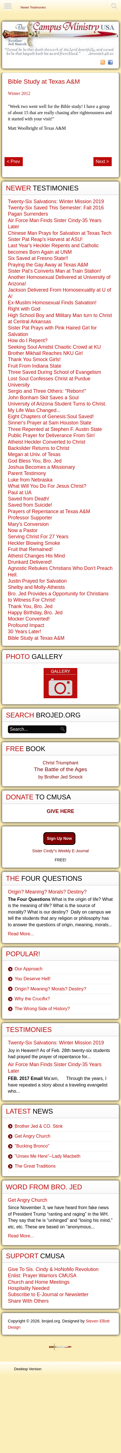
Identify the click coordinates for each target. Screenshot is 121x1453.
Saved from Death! (28, 499)
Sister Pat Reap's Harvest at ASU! (45, 239)
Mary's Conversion (28, 524)
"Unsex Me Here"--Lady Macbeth (47, 1156)
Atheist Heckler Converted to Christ (46, 442)
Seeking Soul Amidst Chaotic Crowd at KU (54, 347)
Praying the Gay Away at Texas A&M (48, 265)
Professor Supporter (30, 518)
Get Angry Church (32, 1136)
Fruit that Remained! (30, 549)
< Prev (13, 161)
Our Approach (28, 968)
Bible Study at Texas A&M (44, 81)
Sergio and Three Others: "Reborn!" (47, 391)
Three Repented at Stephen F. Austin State (55, 429)
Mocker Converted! (29, 619)
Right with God (24, 309)
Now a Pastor (23, 530)
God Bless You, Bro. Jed (35, 461)
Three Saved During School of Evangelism (54, 372)
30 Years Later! (24, 631)
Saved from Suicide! (30, 505)
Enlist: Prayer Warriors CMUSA (42, 1275)
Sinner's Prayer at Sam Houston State (49, 423)
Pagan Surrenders (28, 214)
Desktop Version (27, 1369)
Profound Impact (26, 625)
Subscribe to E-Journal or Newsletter (48, 1294)
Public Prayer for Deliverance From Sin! (51, 435)
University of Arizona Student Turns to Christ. (57, 404)
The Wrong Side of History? (42, 1008)
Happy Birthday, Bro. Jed (35, 612)
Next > (102, 161)
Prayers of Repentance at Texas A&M (49, 511)
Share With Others (28, 1301)
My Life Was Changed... (34, 410)
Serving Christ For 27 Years (38, 536)
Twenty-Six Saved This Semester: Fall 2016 (56, 208)
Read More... (21, 933)
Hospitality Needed (29, 1288)
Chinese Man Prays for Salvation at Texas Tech (59, 233)
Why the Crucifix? (32, 998)
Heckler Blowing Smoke (34, 543)
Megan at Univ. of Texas (34, 454)
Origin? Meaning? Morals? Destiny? (47, 892)
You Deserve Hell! (32, 978)
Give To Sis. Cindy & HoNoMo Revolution (53, 1269)
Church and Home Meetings (39, 1282)
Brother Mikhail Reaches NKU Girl (45, 353)
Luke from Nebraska (30, 480)
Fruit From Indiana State (34, 366)
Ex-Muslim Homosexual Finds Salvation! (52, 302)
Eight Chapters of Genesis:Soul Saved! (51, 416)
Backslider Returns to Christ (38, 448)
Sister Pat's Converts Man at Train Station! (54, 271)
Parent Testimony (27, 473)
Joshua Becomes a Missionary (41, 467)
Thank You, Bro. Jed (30, 606)
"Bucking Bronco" (32, 1146)
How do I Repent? (28, 340)
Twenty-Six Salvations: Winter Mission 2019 (56, 201)
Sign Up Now (59, 838)
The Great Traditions (35, 1166)
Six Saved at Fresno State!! (38, 258)
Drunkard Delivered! (30, 562)
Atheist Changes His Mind (36, 556)
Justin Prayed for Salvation (37, 581)
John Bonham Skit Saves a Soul (43, 397)
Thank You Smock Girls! (34, 359)
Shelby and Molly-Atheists (36, 587)
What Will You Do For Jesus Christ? (47, 486)
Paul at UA (20, 492)
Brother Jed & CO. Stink (39, 1126)
